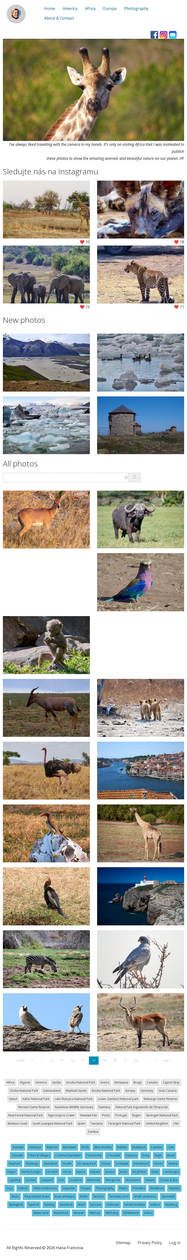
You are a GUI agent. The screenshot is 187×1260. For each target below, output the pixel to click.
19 (106, 1060)
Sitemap (123, 1242)
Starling (49, 1205)
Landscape (171, 1172)
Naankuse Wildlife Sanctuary (74, 1107)
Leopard (47, 1180)
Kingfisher (139, 1172)
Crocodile (113, 1155)
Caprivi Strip (171, 1082)
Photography (105, 1188)
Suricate (95, 1205)
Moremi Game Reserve (34, 1107)
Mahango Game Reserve (160, 1099)
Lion (61, 1180)
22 (138, 1060)
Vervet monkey (134, 1205)
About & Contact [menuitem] (59, 18)
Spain (81, 1123)
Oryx (9, 1188)
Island (13, 1099)
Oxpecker (69, 1188)
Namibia (104, 1107)
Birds (85, 1147)
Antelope (35, 1147)
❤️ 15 (85, 307)
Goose (105, 1163)
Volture (155, 1205)
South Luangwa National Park (52, 1123)
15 (63, 1060)
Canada (152, 1082)
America (41, 1082)
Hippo (11, 1172)
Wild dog (112, 1213)
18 (95, 1061)
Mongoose (113, 1180)
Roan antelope (65, 1196)
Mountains (133, 1180)
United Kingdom (157, 1123)
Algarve (25, 1082)
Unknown (112, 1205)
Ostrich (23, 1188)
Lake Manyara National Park (74, 1099)
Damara (131, 1155)
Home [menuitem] (49, 8)
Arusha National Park (80, 1082)
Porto (106, 1115)
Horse (67, 1172)
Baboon (52, 1147)
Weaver (79, 1213)
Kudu (154, 1172)
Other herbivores (45, 1188)
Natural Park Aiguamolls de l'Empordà (141, 1107)
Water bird (41, 1213)
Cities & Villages (39, 1155)
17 (84, 1060)
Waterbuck (61, 1213)
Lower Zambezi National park (118, 1099)
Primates (139, 1188)
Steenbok (66, 1205)
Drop (145, 1155)
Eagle (158, 1155)
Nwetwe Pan (88, 1115)
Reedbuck (157, 1188)
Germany (147, 1091)
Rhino (15, 1196)
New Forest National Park (25, 1115)
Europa (130, 1091)
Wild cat (94, 1213)
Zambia (93, 1132)
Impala (95, 1172)
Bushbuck (139, 1147)
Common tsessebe (68, 1155)
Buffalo (122, 1147)
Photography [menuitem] (136, 8)
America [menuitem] (70, 8)
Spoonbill (168, 1196)
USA (176, 1123)
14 (53, 1060)
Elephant (15, 1163)
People (86, 1188)
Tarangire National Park (124, 1123)
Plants (123, 1188)
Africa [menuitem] (90, 8)
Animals (18, 1147)
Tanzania (96, 1123)
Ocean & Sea (168, 1180)
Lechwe (31, 1180)
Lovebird (75, 1180)
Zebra (148, 1213)
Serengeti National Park (162, 1115)
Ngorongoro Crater (61, 1115)
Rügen (136, 1115)
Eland (171, 1155)
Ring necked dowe (36, 1196)
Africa (10, 1082)
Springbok (16, 1205)
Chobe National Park (24, 1091)
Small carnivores (145, 1196)
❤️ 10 (85, 242)
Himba (172, 1163)
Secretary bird (119, 1196)
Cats (171, 1147)
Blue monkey (103, 1147)
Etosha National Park (106, 1091)
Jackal (123, 1172)
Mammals (93, 1180)
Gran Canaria (167, 1091)
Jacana (109, 1172)
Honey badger (31, 1172)
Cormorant (93, 1155)
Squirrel (33, 1205)
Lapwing (14, 1180)
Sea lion (98, 1196)
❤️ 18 (179, 242)
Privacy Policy (150, 1242)
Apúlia (56, 1082)
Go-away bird (86, 1163)
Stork (81, 1205)
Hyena (81, 1172)
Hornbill (52, 1172)
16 (74, 1060)
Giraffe (67, 1163)
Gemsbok (50, 1163)
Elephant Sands (76, 1091)
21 (127, 1060)
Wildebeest (131, 1213)
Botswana (121, 1082)
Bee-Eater (69, 1147)
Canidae (156, 1147)
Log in (174, 1242)
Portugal (121, 1115)
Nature (150, 1180)
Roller (84, 1196)
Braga (137, 1082)
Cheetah (17, 1155)
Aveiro (104, 1082)
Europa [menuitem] (109, 8)
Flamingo (32, 1163)
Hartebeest (141, 1163)
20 (116, 1060)
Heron (158, 1163)
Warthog (171, 1205)
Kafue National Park (35, 1099)
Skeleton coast (17, 1123)
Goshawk (121, 1163)
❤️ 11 (179, 307)
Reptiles (174, 1188)
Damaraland (51, 1091)
